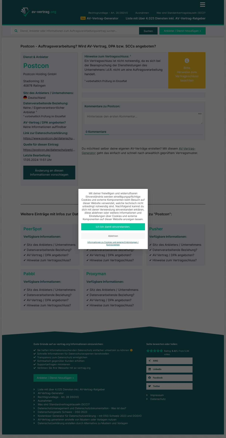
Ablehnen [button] (113, 236)
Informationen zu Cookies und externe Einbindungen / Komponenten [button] (113, 243)
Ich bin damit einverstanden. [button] (113, 226)
